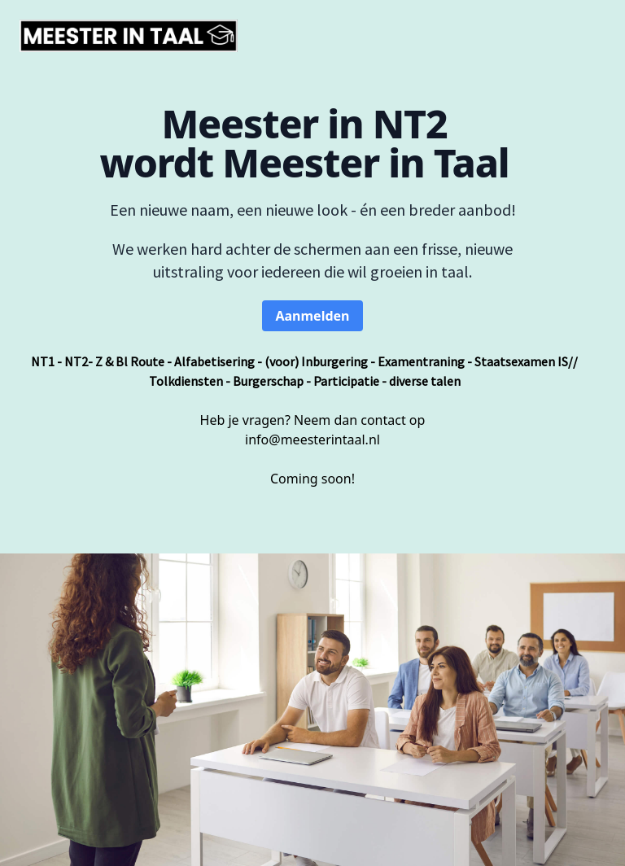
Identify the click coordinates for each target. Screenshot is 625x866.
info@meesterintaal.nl (312, 439)
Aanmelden (312, 316)
